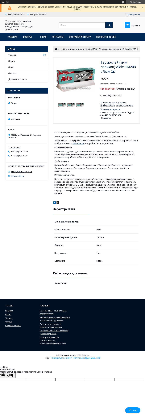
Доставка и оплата (80, 37)
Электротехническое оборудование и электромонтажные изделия (53, 340)
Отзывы (12, 73)
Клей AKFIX (91, 49)
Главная (12, 37)
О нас (43, 37)
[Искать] (109, 25)
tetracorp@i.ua (17, 176)
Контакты (57, 37)
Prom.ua (85, 355)
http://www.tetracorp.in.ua (21, 172)
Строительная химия (73, 49)
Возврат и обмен (106, 37)
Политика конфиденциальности (87, 358)
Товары (27, 37)
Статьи (11, 61)
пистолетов (78, 143)
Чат (133, 410)
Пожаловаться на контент (61, 358)
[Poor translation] (11, 375)
